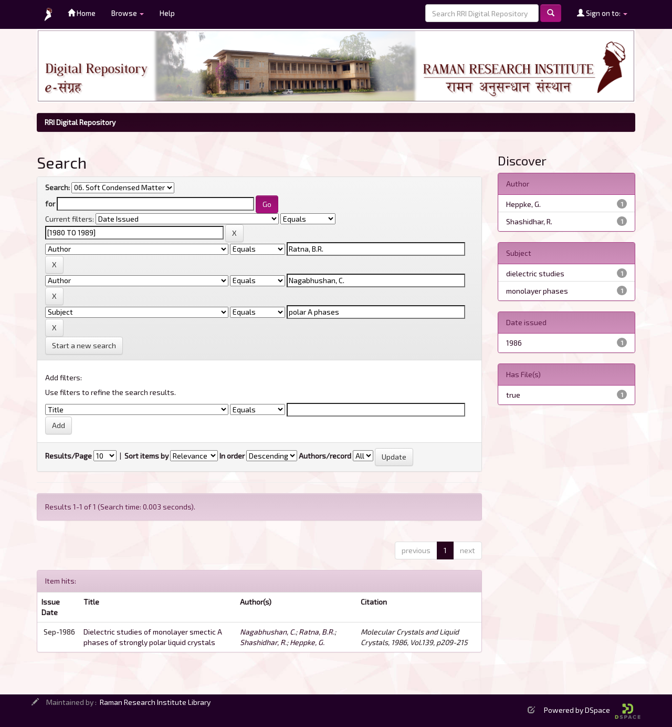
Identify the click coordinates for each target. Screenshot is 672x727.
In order (232, 455)
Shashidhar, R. (263, 642)
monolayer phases (537, 290)
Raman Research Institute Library (155, 702)
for (50, 203)
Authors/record (325, 455)
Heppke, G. (307, 642)
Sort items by (146, 455)
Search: (57, 187)
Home (82, 12)
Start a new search (84, 345)
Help (167, 12)
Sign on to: (602, 12)
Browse (127, 12)
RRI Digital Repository (80, 122)
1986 (514, 342)
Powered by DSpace (592, 709)
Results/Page (68, 455)
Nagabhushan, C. (268, 631)
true (513, 394)
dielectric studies (535, 273)
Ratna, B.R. (316, 631)
